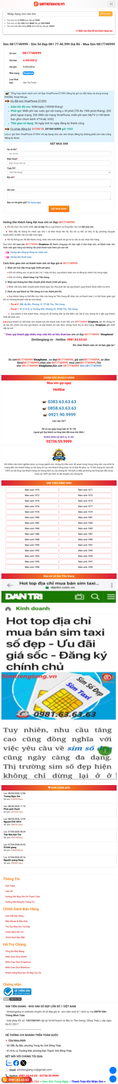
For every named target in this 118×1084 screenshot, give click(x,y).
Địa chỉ (11, 177)
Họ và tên (12, 149)
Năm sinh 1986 (32, 534)
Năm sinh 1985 (85, 528)
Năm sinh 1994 (32, 556)
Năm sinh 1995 (85, 556)
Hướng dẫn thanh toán (20, 257)
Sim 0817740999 (91, 365)
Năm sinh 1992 (32, 550)
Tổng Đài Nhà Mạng (14, 951)
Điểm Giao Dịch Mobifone (17, 967)
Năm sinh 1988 (32, 539)
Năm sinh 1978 (32, 512)
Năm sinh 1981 (85, 517)
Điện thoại (12, 159)
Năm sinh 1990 (32, 545)
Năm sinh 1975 (85, 501)
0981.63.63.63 (19, 1079)
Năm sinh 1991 (85, 545)
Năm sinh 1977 (85, 506)
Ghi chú (10, 190)
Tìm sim (106, 14)
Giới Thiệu (10, 886)
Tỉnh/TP (11, 168)
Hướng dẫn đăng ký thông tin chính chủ (28, 252)
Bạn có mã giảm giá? (24, 202)
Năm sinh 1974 (32, 501)
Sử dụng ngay (34, 202)
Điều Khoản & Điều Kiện (16, 921)
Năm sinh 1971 (85, 490)
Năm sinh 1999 (85, 567)
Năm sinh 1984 (32, 528)
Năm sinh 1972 (32, 495)
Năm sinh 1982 (32, 523)
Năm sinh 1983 (85, 523)
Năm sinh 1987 (85, 534)
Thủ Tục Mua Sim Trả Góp (17, 926)
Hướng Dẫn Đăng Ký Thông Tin (20, 902)
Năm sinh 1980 (32, 517)
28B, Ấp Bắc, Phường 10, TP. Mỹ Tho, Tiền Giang (42, 304)
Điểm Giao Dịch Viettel (16, 956)
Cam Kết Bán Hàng (14, 916)
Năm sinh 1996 (32, 561)
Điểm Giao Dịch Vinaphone (18, 962)
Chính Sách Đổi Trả (14, 932)
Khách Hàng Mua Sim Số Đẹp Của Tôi (23, 973)
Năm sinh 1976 (32, 506)
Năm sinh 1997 (85, 561)
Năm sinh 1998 (32, 567)
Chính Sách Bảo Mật (15, 937)
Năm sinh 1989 (85, 539)
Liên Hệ (9, 891)
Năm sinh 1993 (85, 550)
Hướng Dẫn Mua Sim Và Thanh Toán (22, 896)
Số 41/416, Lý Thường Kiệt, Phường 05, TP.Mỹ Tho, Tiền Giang (49, 309)
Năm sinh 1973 (85, 495)
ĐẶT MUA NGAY (59, 209)
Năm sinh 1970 (32, 490)
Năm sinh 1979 (85, 512)
